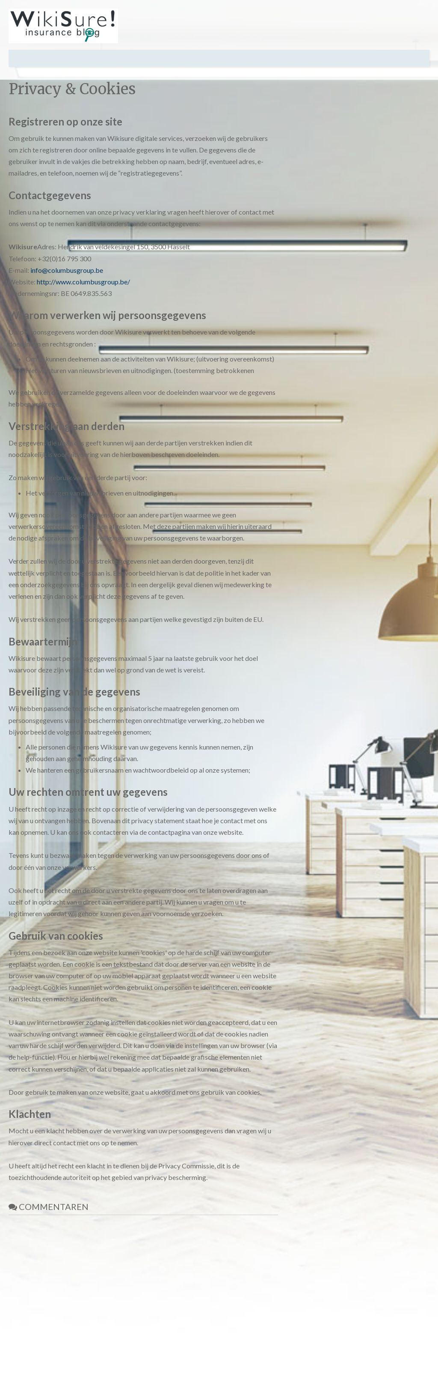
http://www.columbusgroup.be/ (83, 282)
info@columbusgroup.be (66, 270)
